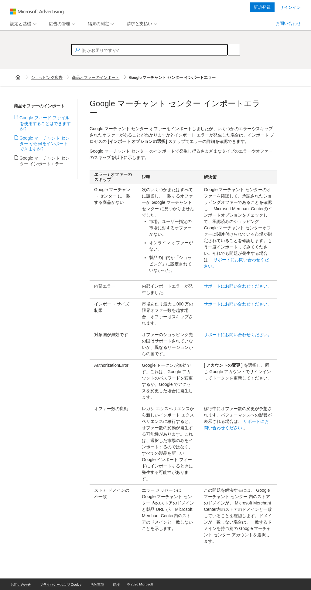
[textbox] (149, 49)
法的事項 (97, 584)
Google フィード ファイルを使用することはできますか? (45, 123)
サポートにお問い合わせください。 (238, 286)
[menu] (22, 23)
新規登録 (262, 7)
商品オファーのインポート (95, 77)
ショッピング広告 (47, 77)
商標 (116, 584)
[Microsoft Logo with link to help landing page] (37, 11)
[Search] (230, 50)
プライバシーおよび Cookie (60, 584)
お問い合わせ (288, 23)
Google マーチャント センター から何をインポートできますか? (45, 143)
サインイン (290, 7)
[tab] (19, 23)
